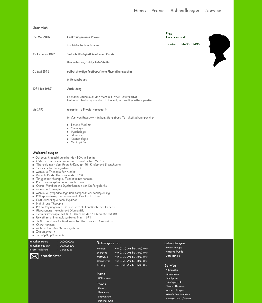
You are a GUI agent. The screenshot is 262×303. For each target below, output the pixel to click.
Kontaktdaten (45, 255)
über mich (103, 292)
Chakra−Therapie (175, 286)
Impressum (104, 296)
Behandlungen (185, 10)
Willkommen (104, 278)
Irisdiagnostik (173, 282)
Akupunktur (172, 269)
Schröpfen (171, 278)
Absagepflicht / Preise (179, 298)
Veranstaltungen (175, 290)
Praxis (158, 10)
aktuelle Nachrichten (178, 294)
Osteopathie (173, 255)
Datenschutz (105, 300)
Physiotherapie (174, 247)
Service (214, 10)
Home (140, 10)
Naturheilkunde (174, 251)
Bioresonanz (172, 274)
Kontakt (102, 288)
